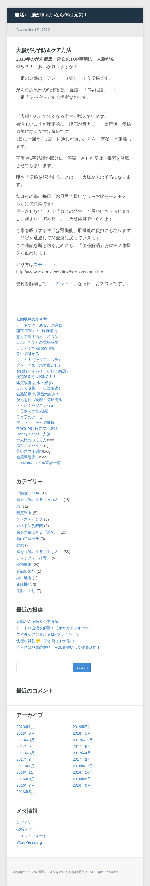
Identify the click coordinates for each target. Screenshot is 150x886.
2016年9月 (25, 779)
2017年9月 (25, 746)
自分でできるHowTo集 (35, 348)
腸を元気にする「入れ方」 (39, 499)
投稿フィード (27, 829)
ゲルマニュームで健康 (35, 422)
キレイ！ (64, 283)
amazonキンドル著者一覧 (38, 463)
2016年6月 (82, 785)
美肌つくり (25, 591)
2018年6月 (25, 733)
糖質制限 (24, 513)
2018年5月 (82, 733)
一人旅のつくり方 (31, 440)
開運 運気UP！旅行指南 (36, 331)
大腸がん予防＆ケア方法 (43, 50)
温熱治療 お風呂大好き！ (38, 394)
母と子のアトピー (31, 417)
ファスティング (29, 519)
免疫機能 (24, 584)
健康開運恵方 (27, 457)
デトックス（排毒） (33, 558)
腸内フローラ (27, 538)
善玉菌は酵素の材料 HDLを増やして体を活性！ (58, 647)
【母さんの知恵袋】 (33, 411)
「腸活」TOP (27, 493)
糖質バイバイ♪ (28, 445)
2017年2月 (82, 759)
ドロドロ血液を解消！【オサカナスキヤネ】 (54, 628)
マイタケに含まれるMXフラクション (48, 634)
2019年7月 (82, 727)
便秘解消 (24, 564)
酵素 (20, 545)
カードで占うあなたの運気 (39, 325)
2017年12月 (83, 740)
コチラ (40, 264)
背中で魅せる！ (29, 354)
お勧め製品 (25, 571)
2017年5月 (25, 753)
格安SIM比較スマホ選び (36, 428)
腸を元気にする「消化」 (37, 532)
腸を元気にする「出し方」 (39, 551)
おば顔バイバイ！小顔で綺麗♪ (42, 371)
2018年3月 (25, 740)
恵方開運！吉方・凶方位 (37, 337)
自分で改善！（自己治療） (39, 388)
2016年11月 (26, 772)
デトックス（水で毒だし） (39, 365)
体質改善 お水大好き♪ (35, 382)
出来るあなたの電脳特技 (37, 342)
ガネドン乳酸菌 (29, 526)
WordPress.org (29, 842)
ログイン (24, 822)
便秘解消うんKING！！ (36, 377)
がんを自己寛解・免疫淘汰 (39, 399)
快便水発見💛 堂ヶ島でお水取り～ (47, 641)
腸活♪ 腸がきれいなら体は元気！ (51, 14)
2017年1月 (25, 766)
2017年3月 (25, 759)
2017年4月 (82, 753)
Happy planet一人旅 (33, 434)
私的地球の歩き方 (31, 319)
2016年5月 (25, 792)
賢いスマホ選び (29, 451)
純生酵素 (24, 578)
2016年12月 (83, 766)
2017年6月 (82, 746)
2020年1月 (25, 727)
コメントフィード (31, 836)
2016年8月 (82, 779)
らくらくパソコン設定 (35, 405)
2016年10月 (83, 772)
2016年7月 (25, 785)
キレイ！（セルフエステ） (39, 359)
